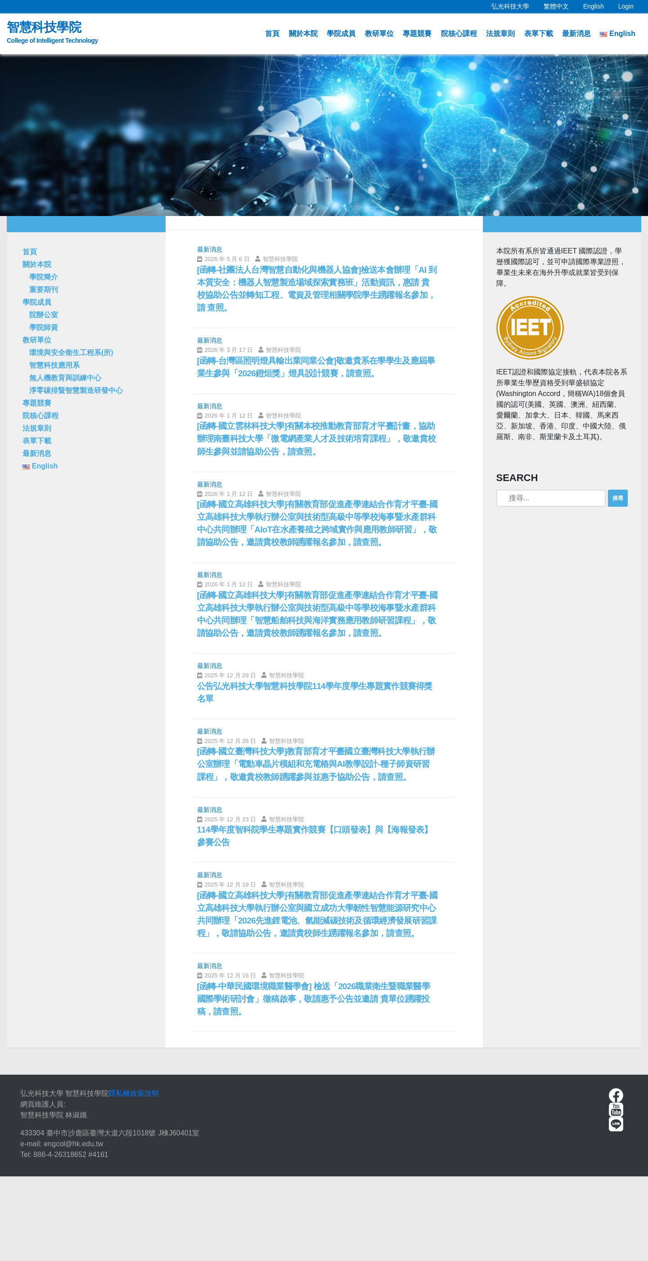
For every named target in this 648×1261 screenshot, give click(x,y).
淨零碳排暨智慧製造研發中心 (76, 390)
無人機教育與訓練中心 (65, 378)
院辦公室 (43, 315)
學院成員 (341, 33)
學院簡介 (43, 277)
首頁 (272, 33)
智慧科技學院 (52, 33)
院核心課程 (459, 33)
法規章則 (500, 33)
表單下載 (538, 33)
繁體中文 (560, 5)
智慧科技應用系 (54, 365)
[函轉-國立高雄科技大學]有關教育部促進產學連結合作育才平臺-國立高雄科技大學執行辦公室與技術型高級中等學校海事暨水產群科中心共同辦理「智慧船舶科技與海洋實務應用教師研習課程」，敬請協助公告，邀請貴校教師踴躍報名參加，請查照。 (315, 649)
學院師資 (43, 327)
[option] (324, 135)
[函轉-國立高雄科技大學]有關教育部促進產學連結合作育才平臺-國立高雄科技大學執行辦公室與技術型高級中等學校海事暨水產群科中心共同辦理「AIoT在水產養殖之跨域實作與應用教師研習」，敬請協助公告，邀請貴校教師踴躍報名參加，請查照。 (315, 541)
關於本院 (303, 33)
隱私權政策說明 (133, 1178)
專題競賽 (417, 33)
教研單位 (379, 33)
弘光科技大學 (513, 5)
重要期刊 (43, 289)
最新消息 (576, 33)
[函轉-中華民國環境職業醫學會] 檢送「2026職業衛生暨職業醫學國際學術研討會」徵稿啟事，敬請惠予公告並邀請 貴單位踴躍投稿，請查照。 (316, 1081)
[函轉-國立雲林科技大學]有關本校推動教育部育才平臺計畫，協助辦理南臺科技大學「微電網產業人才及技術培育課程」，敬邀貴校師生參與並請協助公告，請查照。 (314, 446)
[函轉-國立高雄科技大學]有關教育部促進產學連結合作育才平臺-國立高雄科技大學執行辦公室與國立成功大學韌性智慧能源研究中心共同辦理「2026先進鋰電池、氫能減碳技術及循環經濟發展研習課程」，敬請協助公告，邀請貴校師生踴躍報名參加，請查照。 (315, 987)
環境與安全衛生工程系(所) (71, 352)
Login (626, 6)
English (597, 5)
